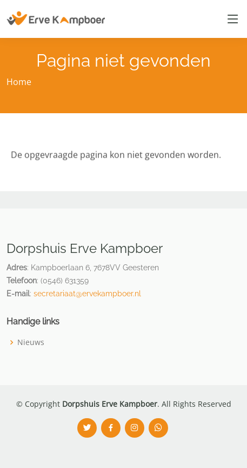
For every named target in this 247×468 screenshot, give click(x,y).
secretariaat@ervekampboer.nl (87, 293)
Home (18, 82)
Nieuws (30, 342)
